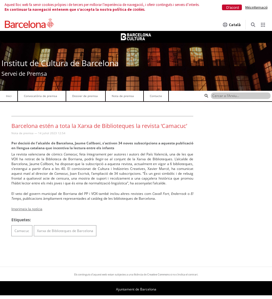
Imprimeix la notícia (26, 209)
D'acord (232, 7)
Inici (9, 96)
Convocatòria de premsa (40, 96)
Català (232, 24)
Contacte (156, 96)
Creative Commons (158, 274)
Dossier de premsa (85, 96)
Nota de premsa (123, 96)
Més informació (256, 7)
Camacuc (21, 230)
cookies (138, 9)
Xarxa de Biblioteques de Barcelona (65, 230)
